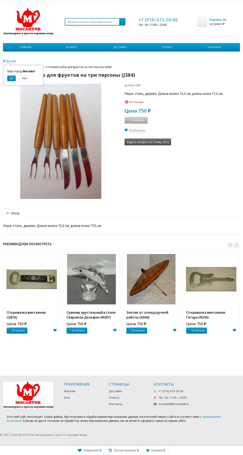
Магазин (70, 391)
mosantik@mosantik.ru (174, 404)
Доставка (120, 47)
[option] (31, 294)
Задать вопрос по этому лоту (148, 142)
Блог (67, 397)
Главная (25, 47)
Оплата (167, 47)
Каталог (71, 47)
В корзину (16, 330)
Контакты (214, 47)
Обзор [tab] (13, 213)
